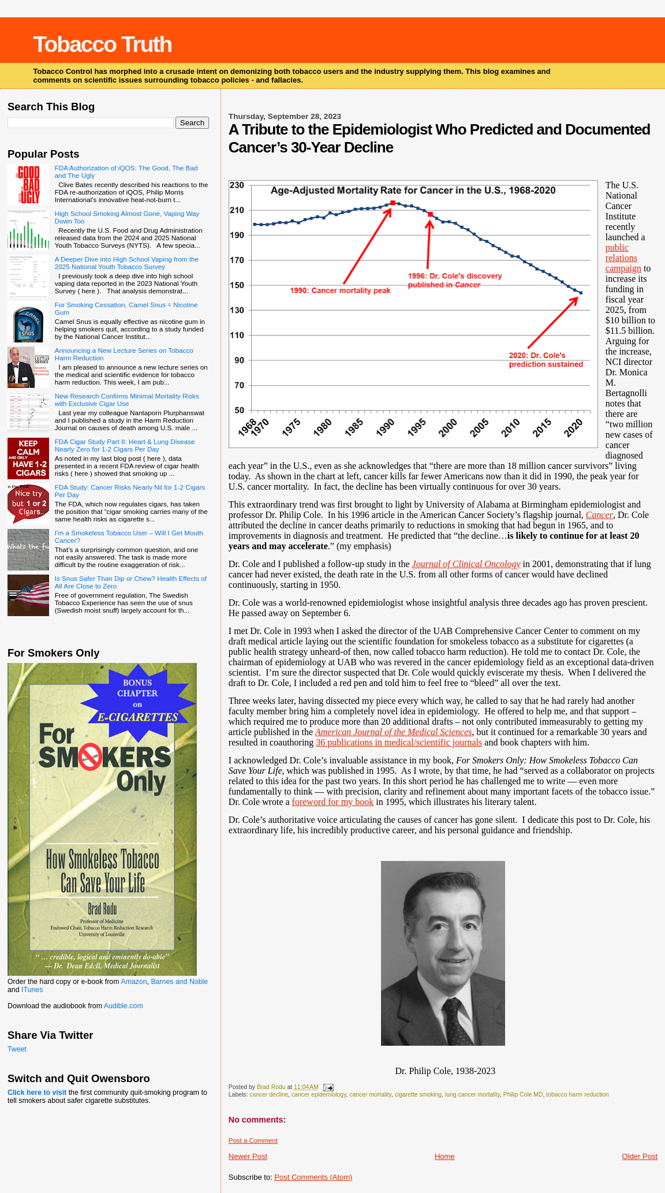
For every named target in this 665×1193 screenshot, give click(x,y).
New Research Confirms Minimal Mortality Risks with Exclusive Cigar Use (127, 399)
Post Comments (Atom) (313, 1177)
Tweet (17, 1049)
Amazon (134, 982)
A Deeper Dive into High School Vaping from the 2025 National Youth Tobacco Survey (127, 262)
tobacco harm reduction (577, 1094)
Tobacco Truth (102, 44)
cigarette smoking (418, 1094)
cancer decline (268, 1094)
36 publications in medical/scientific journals (399, 742)
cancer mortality (370, 1094)
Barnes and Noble (179, 982)
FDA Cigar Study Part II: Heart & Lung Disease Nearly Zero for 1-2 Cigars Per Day (125, 445)
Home (445, 1156)
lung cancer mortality (472, 1094)
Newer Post (248, 1156)
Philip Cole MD (523, 1094)
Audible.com (123, 1006)
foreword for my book (333, 802)
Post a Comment (253, 1140)
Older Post (639, 1156)
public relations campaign (623, 258)
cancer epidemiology (319, 1094)
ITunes (32, 990)
